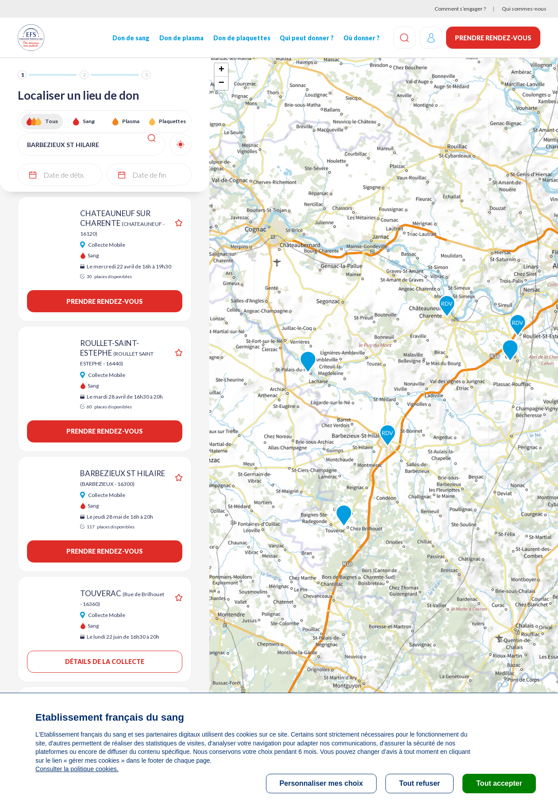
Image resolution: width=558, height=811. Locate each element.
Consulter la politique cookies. (76, 768)
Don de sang (130, 38)
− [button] (221, 83)
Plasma (130, 121)
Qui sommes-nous (524, 8)
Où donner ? (361, 38)
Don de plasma (181, 38)
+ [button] (221, 70)
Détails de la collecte (104, 661)
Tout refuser (419, 783)
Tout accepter (499, 783)
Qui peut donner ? (306, 38)
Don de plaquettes (241, 38)
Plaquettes (172, 121)
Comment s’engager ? (460, 8)
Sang (89, 121)
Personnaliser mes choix (321, 783)
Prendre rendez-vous (493, 38)
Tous (51, 121)
